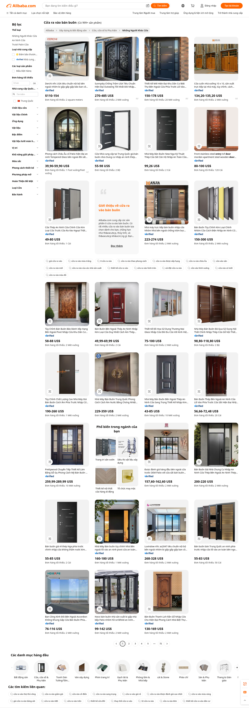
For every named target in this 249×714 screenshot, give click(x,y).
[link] (245, 684)
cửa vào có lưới (223, 268)
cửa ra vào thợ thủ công (23, 694)
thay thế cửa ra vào (121, 701)
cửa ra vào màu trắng (79, 261)
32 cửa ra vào (146, 701)
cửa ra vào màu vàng (199, 694)
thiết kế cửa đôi (96, 701)
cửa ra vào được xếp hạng (166, 261)
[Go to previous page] (116, 644)
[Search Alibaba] (94, 5)
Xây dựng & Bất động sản (73, 30)
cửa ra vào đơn (168, 701)
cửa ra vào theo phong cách (132, 261)
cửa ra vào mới (54, 268)
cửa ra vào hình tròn (145, 268)
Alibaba (50, 30)
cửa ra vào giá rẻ (131, 694)
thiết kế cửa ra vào (118, 268)
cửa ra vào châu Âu (196, 261)
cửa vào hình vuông (198, 268)
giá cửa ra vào (54, 261)
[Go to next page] (167, 644)
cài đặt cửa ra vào (172, 268)
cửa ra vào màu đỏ (56, 275)
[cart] (193, 6)
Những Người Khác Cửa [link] (135, 30)
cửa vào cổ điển (78, 694)
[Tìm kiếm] (160, 5)
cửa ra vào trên (72, 701)
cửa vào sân (220, 261)
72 (161, 643)
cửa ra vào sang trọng (104, 694)
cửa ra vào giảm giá (52, 694)
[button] (148, 5)
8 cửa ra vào (104, 261)
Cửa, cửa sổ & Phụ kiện (104, 30)
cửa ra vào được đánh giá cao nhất (164, 694)
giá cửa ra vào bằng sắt (22, 701)
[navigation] (24, 333)
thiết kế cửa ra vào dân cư (196, 701)
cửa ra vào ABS (49, 701)
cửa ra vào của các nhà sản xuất (85, 268)
